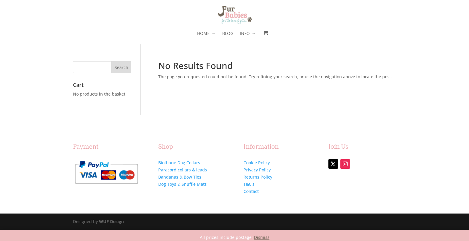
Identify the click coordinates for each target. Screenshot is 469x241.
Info (245, 33)
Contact (251, 191)
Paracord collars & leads (182, 170)
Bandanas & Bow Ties (179, 177)
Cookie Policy (256, 162)
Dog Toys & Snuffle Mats (182, 184)
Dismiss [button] (261, 237)
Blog (227, 33)
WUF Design (111, 221)
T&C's (249, 184)
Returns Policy (257, 177)
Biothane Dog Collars (179, 162)
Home (203, 33)
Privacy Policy (257, 170)
